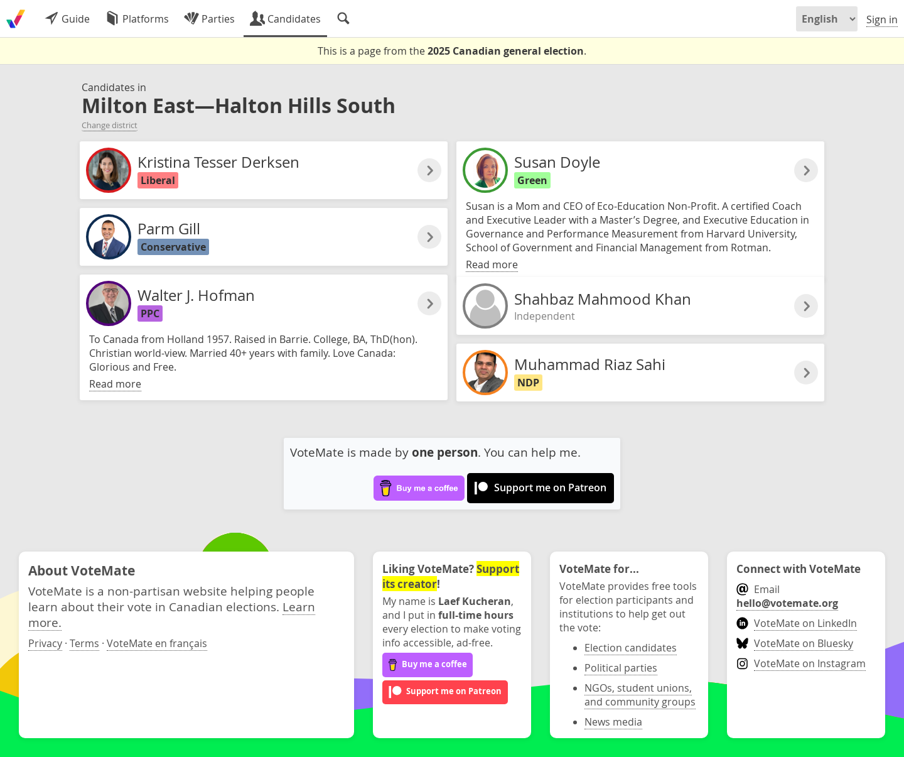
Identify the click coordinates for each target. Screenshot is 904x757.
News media (613, 722)
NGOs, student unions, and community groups (640, 695)
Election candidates (630, 648)
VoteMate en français (157, 643)
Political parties (620, 668)
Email (787, 596)
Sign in (882, 19)
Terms (84, 643)
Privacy (45, 643)
